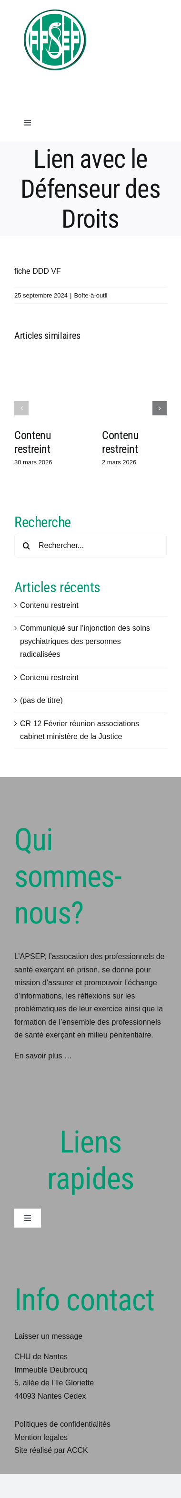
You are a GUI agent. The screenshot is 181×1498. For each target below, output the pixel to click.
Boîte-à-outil (90, 295)
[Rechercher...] (90, 545)
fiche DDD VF (37, 271)
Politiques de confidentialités (62, 1424)
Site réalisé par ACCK (51, 1450)
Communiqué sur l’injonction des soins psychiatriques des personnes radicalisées (85, 641)
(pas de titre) (41, 700)
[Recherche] (26, 545)
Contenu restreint (32, 442)
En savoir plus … (43, 1056)
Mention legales (41, 1437)
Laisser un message (48, 1336)
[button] (21, 408)
